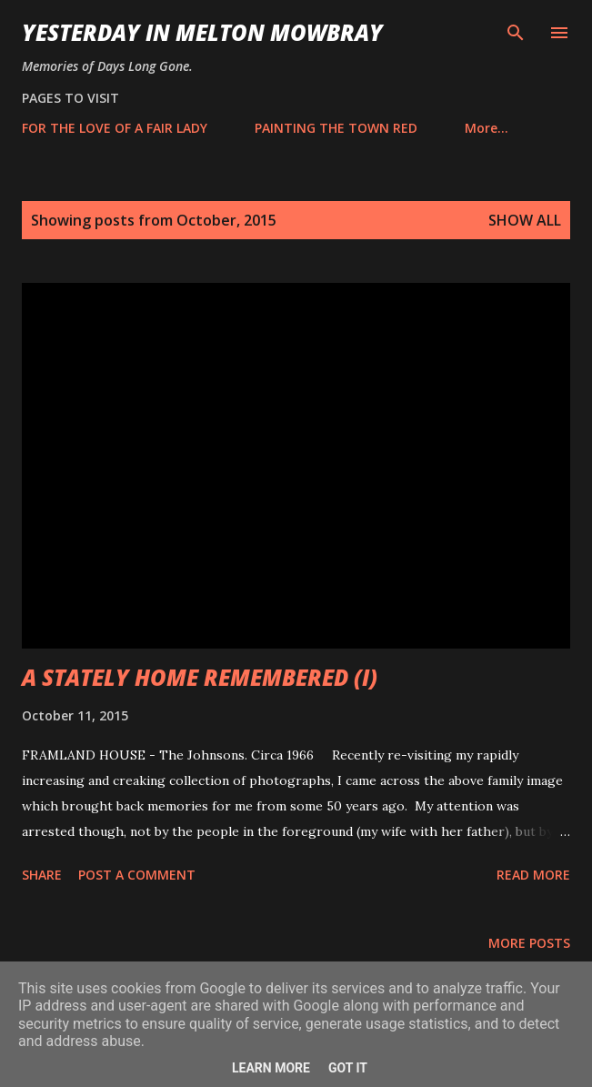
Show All (524, 220)
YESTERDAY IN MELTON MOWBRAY (202, 32)
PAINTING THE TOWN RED (336, 127)
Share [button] (42, 874)
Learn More (271, 1068)
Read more (533, 874)
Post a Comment (137, 874)
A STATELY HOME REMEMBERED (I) (199, 677)
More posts (529, 942)
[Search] (516, 33)
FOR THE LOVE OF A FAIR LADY (114, 127)
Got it (347, 1068)
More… (486, 127)
